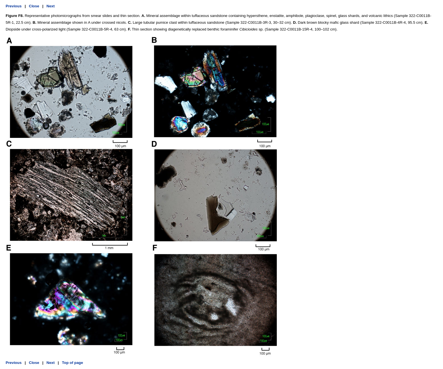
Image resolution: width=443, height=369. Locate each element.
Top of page (72, 363)
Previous (13, 6)
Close (34, 6)
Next (51, 6)
